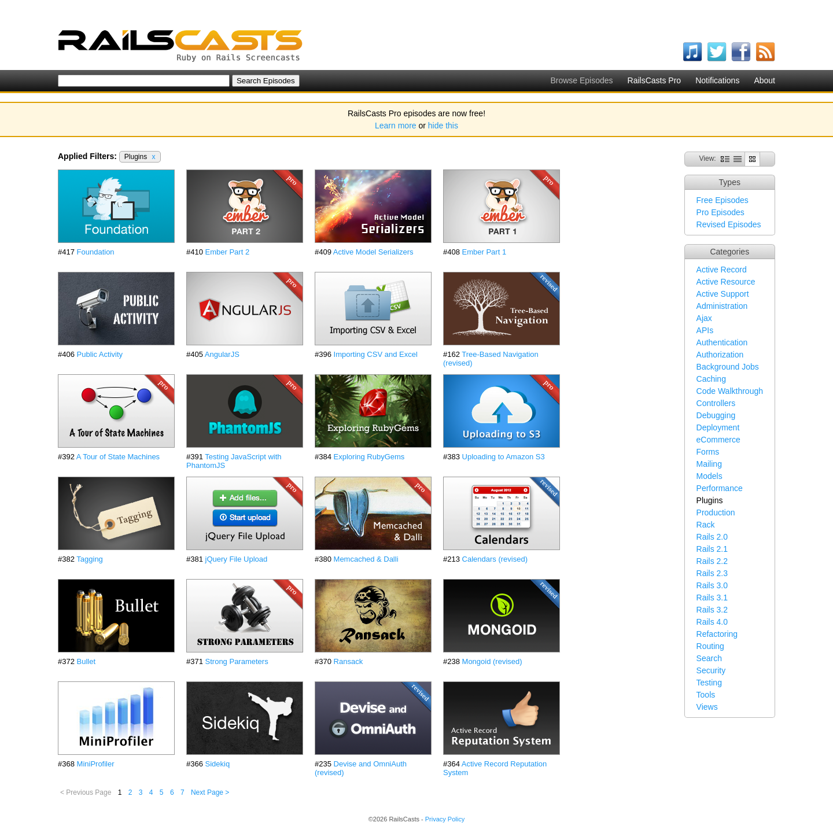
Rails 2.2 (712, 561)
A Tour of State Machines (118, 456)
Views (707, 706)
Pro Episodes (720, 212)
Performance (719, 488)
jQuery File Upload (236, 559)
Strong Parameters (236, 661)
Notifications (717, 80)
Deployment (718, 427)
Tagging (89, 559)
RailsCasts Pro (654, 80)
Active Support (722, 293)
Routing (710, 646)
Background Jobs (727, 366)
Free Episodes (722, 200)
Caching (711, 379)
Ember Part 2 (227, 252)
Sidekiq (217, 763)
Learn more (396, 125)
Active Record (721, 269)
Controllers (716, 403)
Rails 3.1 (712, 597)
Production (715, 512)
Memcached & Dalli (366, 559)
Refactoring (717, 634)
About (764, 80)
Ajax (704, 318)
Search (709, 658)
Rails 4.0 (712, 621)
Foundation (96, 252)
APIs (705, 330)
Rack (705, 524)
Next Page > (210, 792)
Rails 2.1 (712, 549)
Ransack (348, 661)
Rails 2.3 (712, 573)
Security (711, 670)
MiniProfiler (96, 763)
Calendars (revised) (495, 559)
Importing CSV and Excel (376, 354)
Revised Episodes (728, 224)
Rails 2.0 (712, 536)
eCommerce (718, 439)
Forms (708, 451)
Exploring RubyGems (369, 456)
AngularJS (222, 354)
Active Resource (725, 281)
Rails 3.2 (712, 609)
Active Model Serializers (373, 252)
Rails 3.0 (712, 585)
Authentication (722, 342)
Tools (706, 694)
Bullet (86, 661)
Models (709, 476)
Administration (722, 306)
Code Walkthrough (729, 391)
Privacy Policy (445, 819)
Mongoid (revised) (492, 661)
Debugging (716, 415)
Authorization (720, 354)
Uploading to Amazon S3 (503, 456)
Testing (709, 682)
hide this (443, 125)
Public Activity (100, 354)
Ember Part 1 (484, 252)
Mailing (709, 464)
